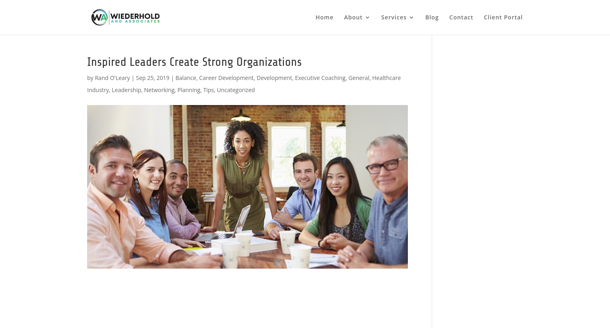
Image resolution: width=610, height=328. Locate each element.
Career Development (226, 78)
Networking (159, 90)
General (359, 78)
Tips (208, 90)
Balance (185, 78)
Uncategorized (236, 90)
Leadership (126, 90)
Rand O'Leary (112, 78)
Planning (189, 90)
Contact (461, 18)
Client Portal (503, 18)
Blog (432, 18)
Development (274, 78)
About (353, 18)
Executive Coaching (320, 78)
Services (394, 18)
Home (324, 18)
